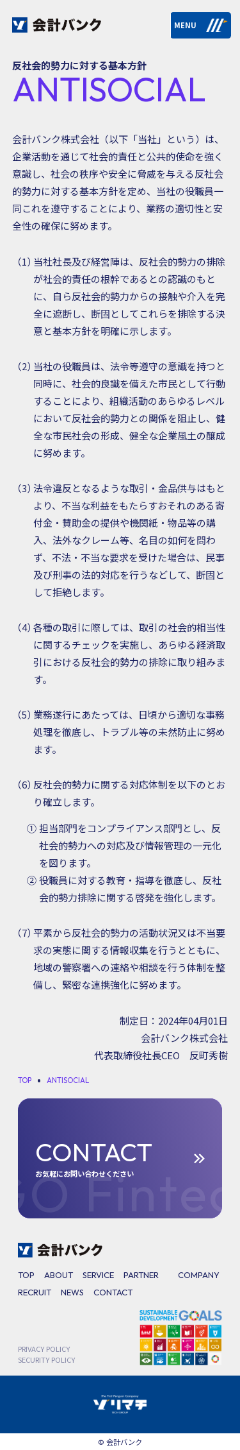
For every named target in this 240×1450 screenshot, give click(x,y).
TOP (26, 1275)
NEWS (72, 1292)
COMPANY (199, 1275)
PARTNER (141, 1275)
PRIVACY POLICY (44, 1348)
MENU (201, 25)
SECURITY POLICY (46, 1359)
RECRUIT (34, 1292)
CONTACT (112, 1292)
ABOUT (58, 1275)
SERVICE (98, 1275)
